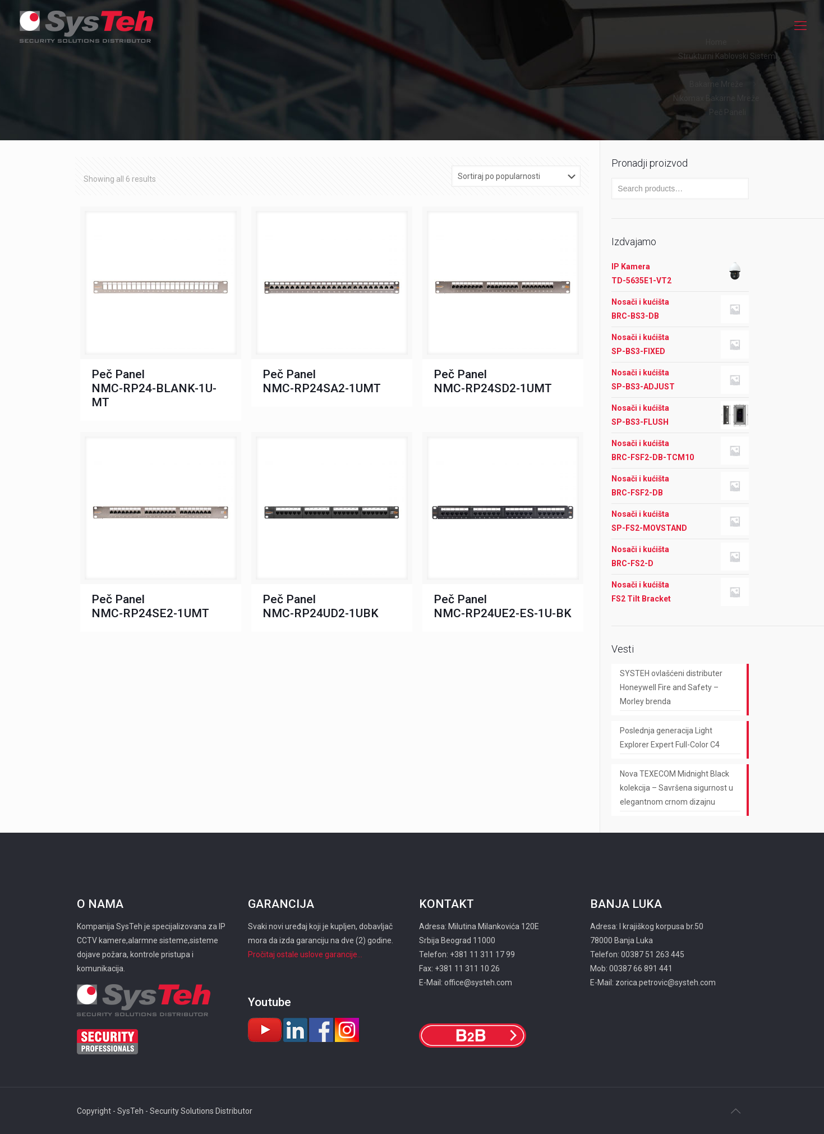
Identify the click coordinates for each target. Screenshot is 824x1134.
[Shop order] (516, 176)
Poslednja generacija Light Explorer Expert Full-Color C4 (670, 737)
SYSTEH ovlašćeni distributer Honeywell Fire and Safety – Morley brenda (671, 687)
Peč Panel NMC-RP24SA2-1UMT (322, 381)
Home (716, 42)
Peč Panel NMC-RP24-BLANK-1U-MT (154, 388)
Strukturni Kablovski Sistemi (727, 56)
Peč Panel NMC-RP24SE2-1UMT (150, 606)
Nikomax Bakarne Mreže (716, 98)
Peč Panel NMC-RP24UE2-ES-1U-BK (503, 606)
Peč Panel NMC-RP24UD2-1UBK (321, 606)
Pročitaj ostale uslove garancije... (305, 954)
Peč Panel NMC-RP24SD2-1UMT (493, 381)
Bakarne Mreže (716, 84)
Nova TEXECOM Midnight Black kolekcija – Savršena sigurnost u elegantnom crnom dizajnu (676, 787)
